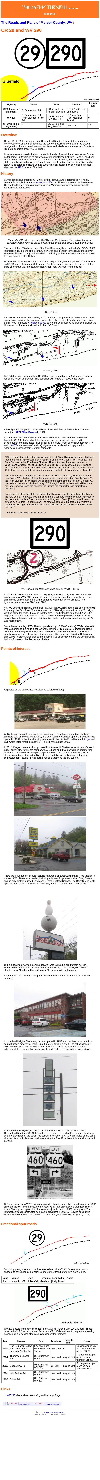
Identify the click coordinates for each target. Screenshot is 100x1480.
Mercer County (46, 1403)
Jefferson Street (37, 323)
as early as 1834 (44, 182)
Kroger (86, 739)
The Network (18, 1403)
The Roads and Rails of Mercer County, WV (36, 22)
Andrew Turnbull (54, 1412)
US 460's (13, 445)
